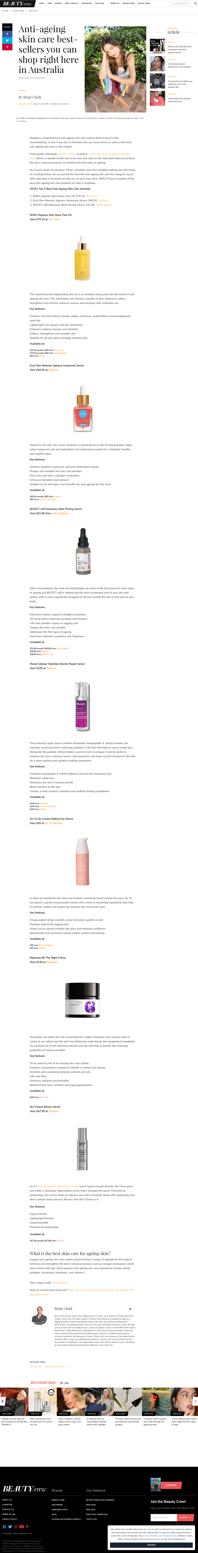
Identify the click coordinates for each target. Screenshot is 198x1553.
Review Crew (129, 3)
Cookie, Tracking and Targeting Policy (160, 1535)
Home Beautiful (60, 1509)
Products (114, 3)
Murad (43, 809)
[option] (14, 1407)
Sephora (103, 200)
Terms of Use (180, 1524)
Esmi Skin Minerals (47, 499)
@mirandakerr (60, 1282)
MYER (41, 356)
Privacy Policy (9, 1519)
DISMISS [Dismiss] (151, 1545)
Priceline (45, 651)
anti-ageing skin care (55, 1366)
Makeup (58, 3)
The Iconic (91, 196)
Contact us (8, 1509)
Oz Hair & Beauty (48, 806)
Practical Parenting (97, 1514)
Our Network (96, 1490)
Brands (57, 1490)
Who (54, 1514)
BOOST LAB (47, 654)
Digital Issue (144, 3)
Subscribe (170, 1485)
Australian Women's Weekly (66, 1519)
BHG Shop (91, 1505)
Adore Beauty (104, 205)
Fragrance (87, 3)
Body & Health (72, 3)
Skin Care (99, 3)
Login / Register (180, 3)
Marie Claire (58, 1500)
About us (7, 1500)
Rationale (51, 962)
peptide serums (66, 154)
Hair (49, 3)
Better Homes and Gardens (100, 1500)
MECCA (42, 948)
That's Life (91, 1519)
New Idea (90, 1509)
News (41, 3)
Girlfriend (57, 1505)
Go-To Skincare (53, 823)
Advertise (7, 1505)
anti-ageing (35, 1366)
